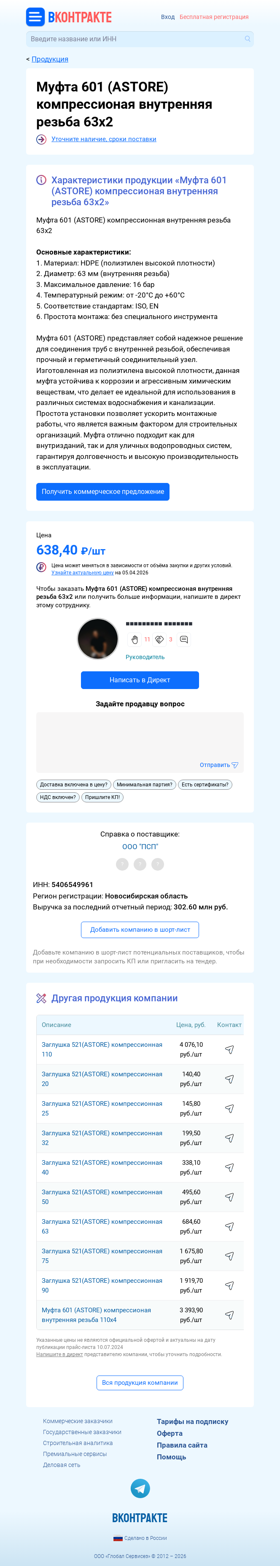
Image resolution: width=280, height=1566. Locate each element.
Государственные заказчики (82, 1432)
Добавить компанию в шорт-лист (140, 929)
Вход (168, 17)
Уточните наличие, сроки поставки (103, 139)
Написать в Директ (140, 680)
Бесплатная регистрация (214, 17)
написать (229, 1050)
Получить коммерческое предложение (103, 492)
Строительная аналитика (78, 1443)
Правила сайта (182, 1445)
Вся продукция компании (140, 1382)
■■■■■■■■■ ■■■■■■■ (159, 623)
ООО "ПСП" (140, 846)
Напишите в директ (59, 1354)
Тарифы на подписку (193, 1421)
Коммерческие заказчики (78, 1421)
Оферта (170, 1433)
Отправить (215, 765)
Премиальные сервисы (75, 1454)
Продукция (50, 59)
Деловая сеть (62, 1464)
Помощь (171, 1457)
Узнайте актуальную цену (82, 573)
